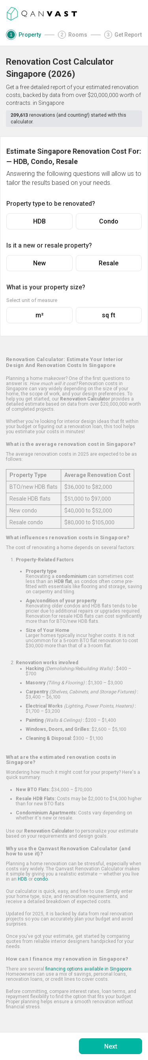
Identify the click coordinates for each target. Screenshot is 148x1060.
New (39, 263)
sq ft (108, 315)
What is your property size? (45, 287)
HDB (39, 221)
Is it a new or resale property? (49, 245)
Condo (108, 221)
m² (39, 315)
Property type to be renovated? (50, 203)
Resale (108, 263)
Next (110, 1046)
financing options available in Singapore (88, 969)
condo (41, 879)
